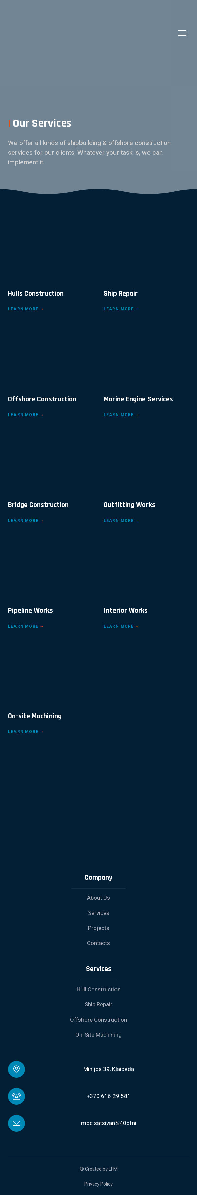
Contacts (98, 943)
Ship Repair (98, 1004)
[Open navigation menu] (182, 33)
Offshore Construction (98, 1020)
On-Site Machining (98, 1035)
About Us (98, 898)
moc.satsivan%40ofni (108, 1123)
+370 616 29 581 (109, 1096)
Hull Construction (99, 989)
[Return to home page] (91, 33)
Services (98, 913)
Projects (98, 928)
